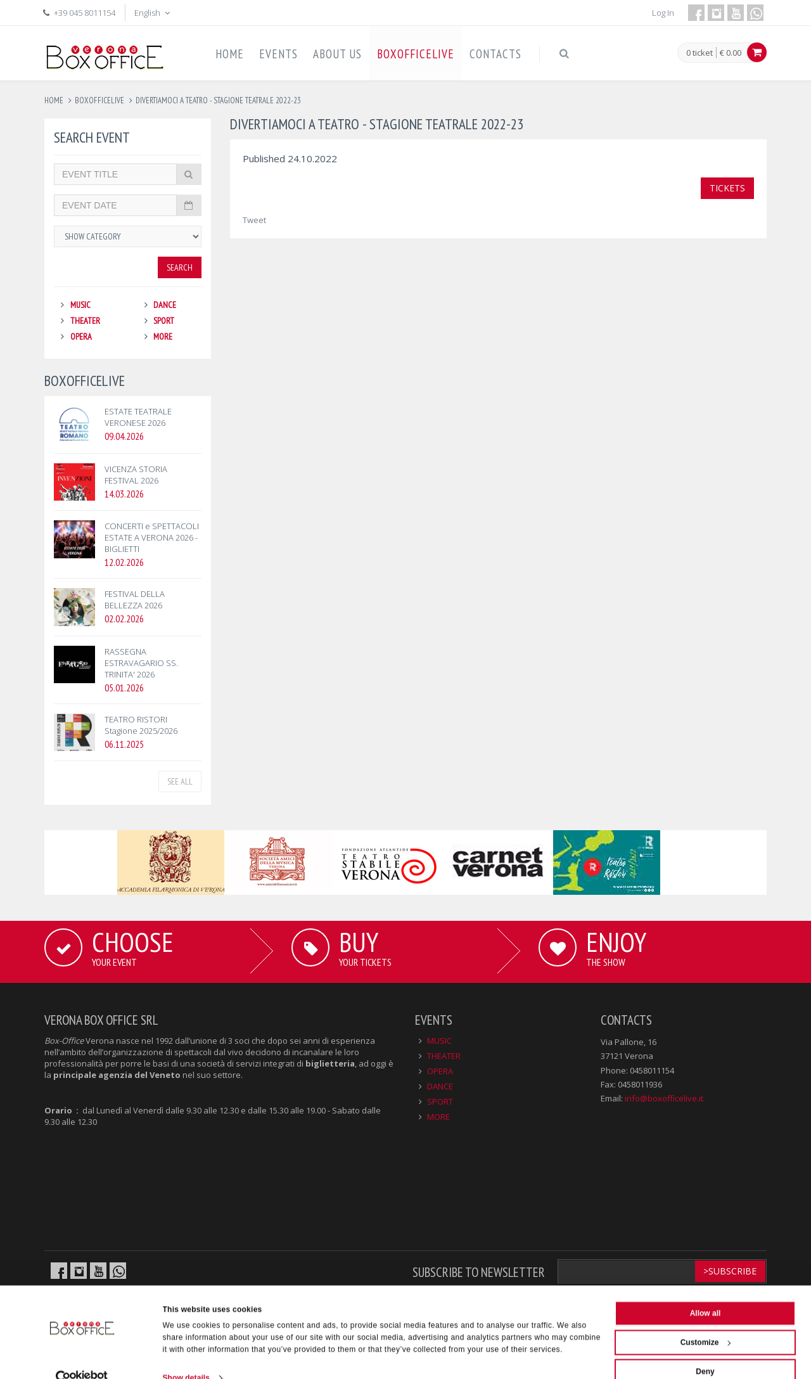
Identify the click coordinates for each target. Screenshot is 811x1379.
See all (180, 781)
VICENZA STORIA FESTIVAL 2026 (136, 474)
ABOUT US (337, 53)
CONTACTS (495, 53)
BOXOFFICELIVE (415, 53)
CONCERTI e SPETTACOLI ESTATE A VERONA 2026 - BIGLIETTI (152, 537)
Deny (705, 1349)
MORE (162, 336)
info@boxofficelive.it (664, 1098)
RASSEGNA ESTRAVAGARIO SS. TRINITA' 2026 (141, 663)
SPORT (163, 320)
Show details (186, 1356)
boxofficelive (99, 100)
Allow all (705, 1291)
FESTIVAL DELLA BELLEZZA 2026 (135, 599)
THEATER (85, 320)
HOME (229, 53)
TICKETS (727, 188)
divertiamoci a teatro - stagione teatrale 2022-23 (218, 100)
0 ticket (699, 53)
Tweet (254, 220)
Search (180, 267)
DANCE (164, 305)
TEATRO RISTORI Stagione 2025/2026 (141, 725)
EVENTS (278, 53)
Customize (705, 1320)
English (153, 12)
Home (53, 100)
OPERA (81, 336)
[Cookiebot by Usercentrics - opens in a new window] (82, 1356)
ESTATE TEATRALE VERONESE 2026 (138, 417)
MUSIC (80, 305)
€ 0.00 (730, 52)
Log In (663, 12)
